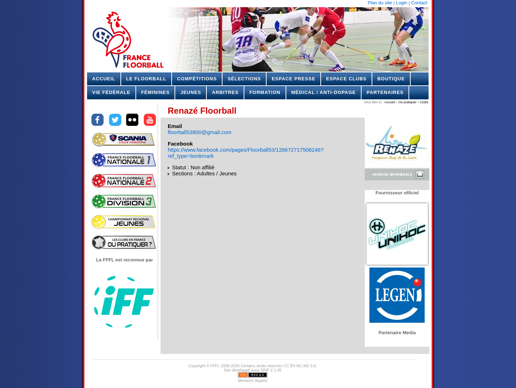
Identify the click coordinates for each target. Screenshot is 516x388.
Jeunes (190, 92)
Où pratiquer (407, 102)
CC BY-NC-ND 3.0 (299, 366)
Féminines (155, 92)
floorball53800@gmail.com (199, 132)
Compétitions (197, 78)
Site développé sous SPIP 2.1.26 (253, 370)
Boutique (391, 78)
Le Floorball (146, 78)
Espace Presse (293, 78)
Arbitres (225, 92)
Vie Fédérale (111, 92)
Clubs (423, 102)
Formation (265, 92)
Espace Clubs (346, 78)
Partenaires (385, 92)
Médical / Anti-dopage (323, 92)
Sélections (244, 78)
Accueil (103, 78)
